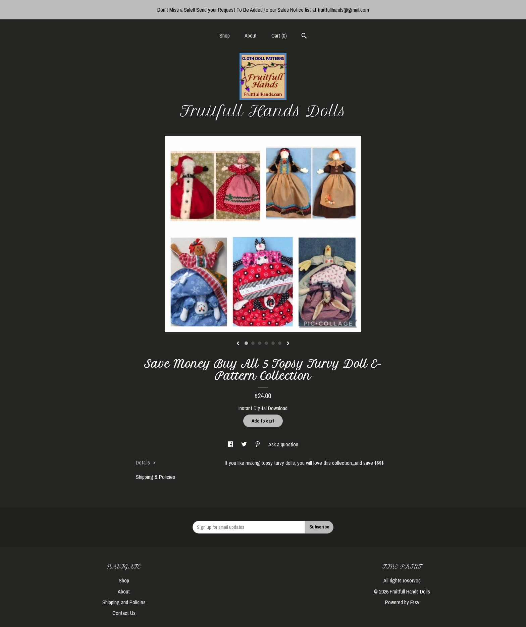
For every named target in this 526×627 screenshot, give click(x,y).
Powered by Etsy (402, 602)
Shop (224, 35)
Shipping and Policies (124, 602)
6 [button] (279, 343)
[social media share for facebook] (231, 444)
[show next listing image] (288, 343)
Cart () (279, 35)
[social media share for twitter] (244, 444)
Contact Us (124, 613)
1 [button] (246, 343)
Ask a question (283, 444)
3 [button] (259, 343)
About (251, 35)
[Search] (304, 36)
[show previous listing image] (238, 343)
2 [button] (253, 343)
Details (146, 462)
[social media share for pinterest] (258, 444)
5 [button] (273, 343)
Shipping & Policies (155, 477)
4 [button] (266, 343)
